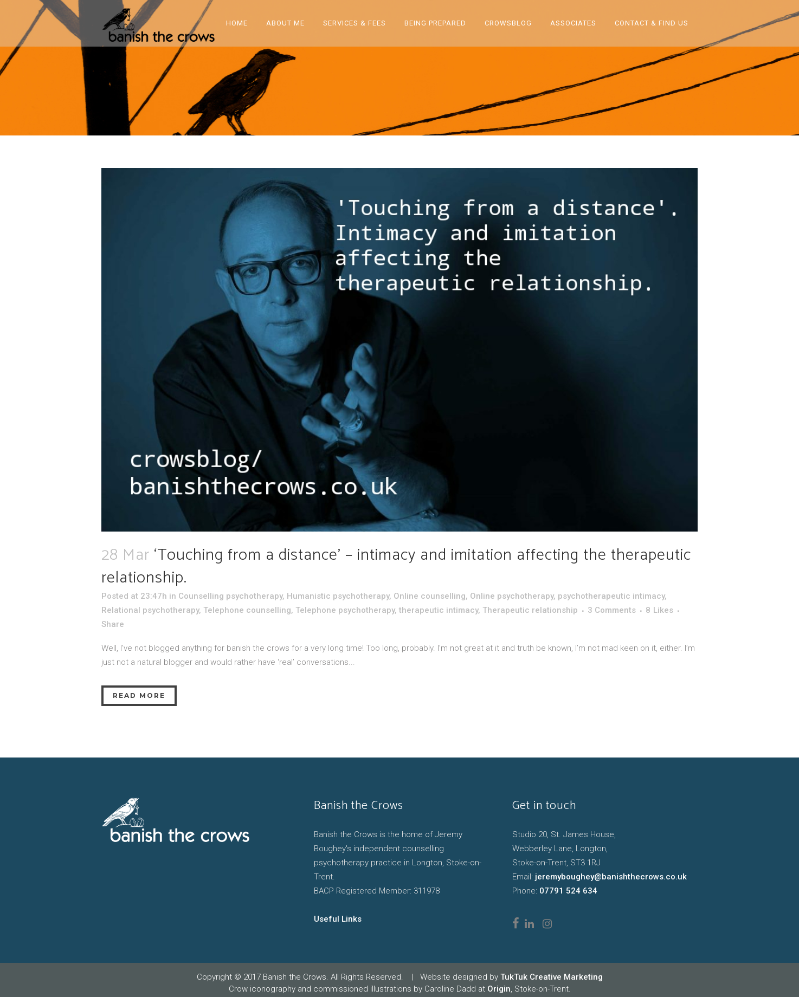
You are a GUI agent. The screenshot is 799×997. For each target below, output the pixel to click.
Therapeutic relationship (530, 610)
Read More (139, 695)
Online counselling (430, 596)
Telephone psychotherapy (345, 610)
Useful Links (338, 919)
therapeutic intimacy (438, 610)
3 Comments (612, 610)
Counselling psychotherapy (230, 596)
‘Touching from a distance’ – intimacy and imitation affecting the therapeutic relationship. (396, 566)
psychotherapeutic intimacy (611, 596)
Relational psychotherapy (150, 610)
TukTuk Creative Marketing (551, 977)
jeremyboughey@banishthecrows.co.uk (611, 877)
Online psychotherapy (511, 596)
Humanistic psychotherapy (338, 596)
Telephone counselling (247, 610)
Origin (499, 989)
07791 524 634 (568, 891)
